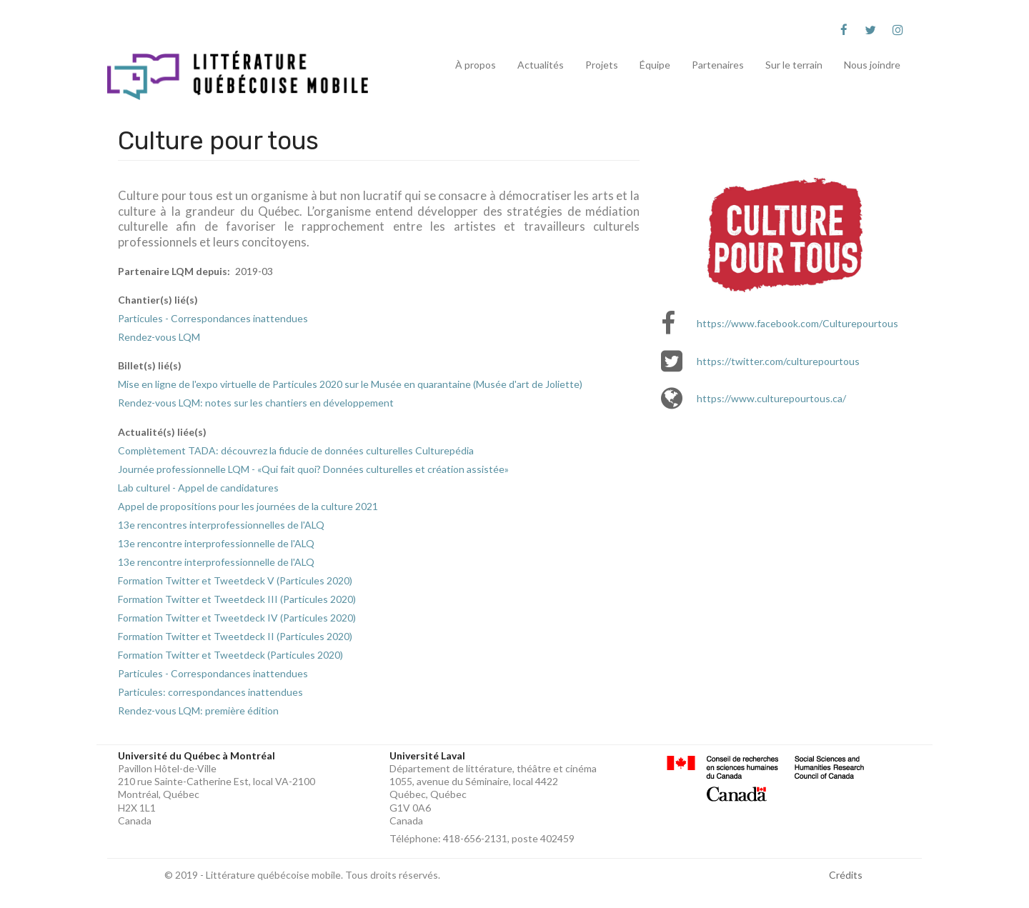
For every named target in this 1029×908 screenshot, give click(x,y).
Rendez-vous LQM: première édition (198, 710)
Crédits (846, 875)
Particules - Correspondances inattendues (213, 318)
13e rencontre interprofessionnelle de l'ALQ (216, 543)
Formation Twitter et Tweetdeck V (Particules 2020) (235, 580)
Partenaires (718, 65)
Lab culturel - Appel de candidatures (198, 488)
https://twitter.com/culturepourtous (778, 361)
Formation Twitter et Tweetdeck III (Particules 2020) (237, 599)
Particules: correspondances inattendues (210, 692)
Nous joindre (872, 65)
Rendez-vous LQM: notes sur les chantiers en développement (256, 402)
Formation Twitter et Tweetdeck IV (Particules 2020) (237, 618)
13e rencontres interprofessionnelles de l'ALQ (221, 525)
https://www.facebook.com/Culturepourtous (797, 323)
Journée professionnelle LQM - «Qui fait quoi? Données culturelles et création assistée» (313, 469)
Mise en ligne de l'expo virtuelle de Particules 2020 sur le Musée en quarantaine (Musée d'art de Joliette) (350, 384)
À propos (475, 65)
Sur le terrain (793, 65)
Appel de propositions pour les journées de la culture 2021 (248, 506)
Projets (601, 65)
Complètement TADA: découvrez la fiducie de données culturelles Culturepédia (296, 450)
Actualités (540, 65)
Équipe (655, 65)
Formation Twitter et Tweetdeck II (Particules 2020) (235, 636)
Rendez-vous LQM (159, 337)
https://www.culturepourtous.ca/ (771, 398)
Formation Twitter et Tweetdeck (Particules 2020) (230, 655)
